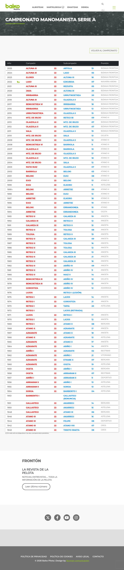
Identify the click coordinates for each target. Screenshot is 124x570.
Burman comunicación (77, 561)
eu (103, 10)
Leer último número (36, 486)
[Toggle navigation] (114, 7)
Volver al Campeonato (104, 50)
